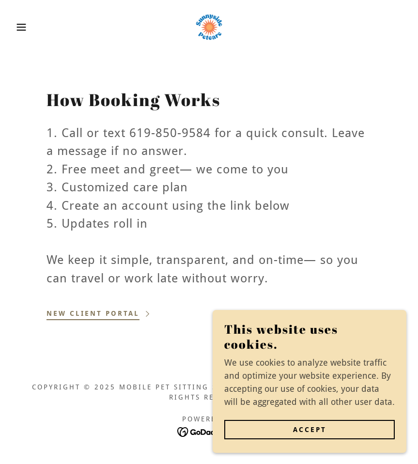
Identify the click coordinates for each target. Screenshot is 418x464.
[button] (21, 27)
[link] (208, 27)
